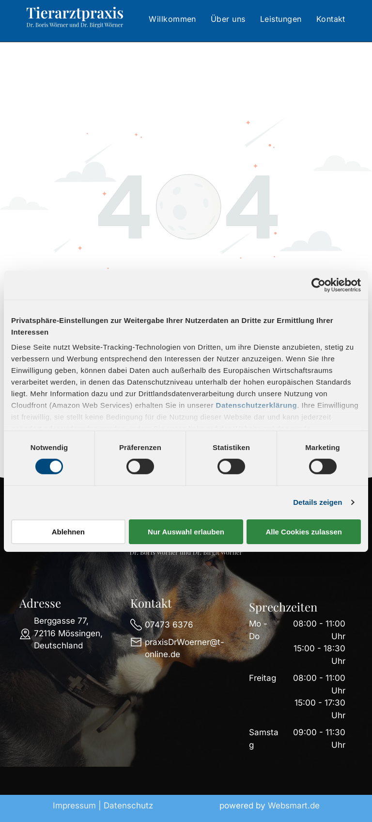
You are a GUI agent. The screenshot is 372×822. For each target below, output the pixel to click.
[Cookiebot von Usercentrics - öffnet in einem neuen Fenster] (318, 284)
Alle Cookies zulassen (303, 532)
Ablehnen (68, 532)
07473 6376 (169, 624)
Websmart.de (294, 805)
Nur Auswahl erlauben (186, 532)
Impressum (74, 805)
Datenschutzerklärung (256, 405)
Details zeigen (317, 502)
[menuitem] (172, 19)
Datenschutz (128, 805)
